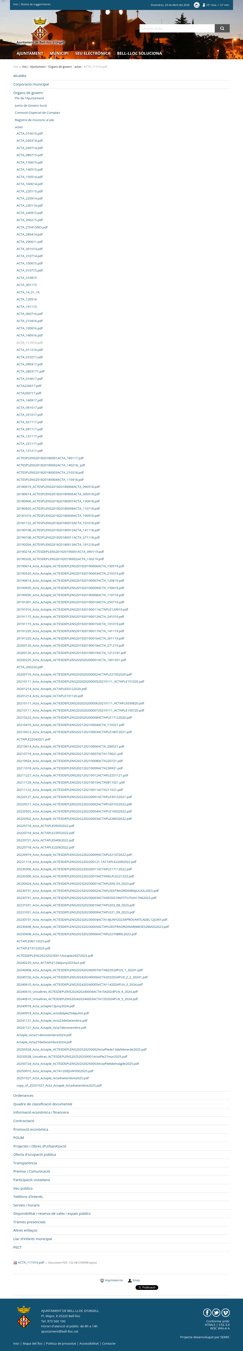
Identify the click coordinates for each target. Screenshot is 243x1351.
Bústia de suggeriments (35, 4)
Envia (136, 1280)
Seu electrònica (92, 53)
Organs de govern (60, 67)
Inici (15, 4)
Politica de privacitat (61, 1343)
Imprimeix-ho (114, 1280)
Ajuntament (30, 53)
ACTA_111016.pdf (29, 1262)
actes (77, 67)
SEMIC (225, 1337)
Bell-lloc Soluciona (139, 53)
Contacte (108, 1343)
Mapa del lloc (32, 1343)
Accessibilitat (89, 1343)
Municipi (59, 53)
